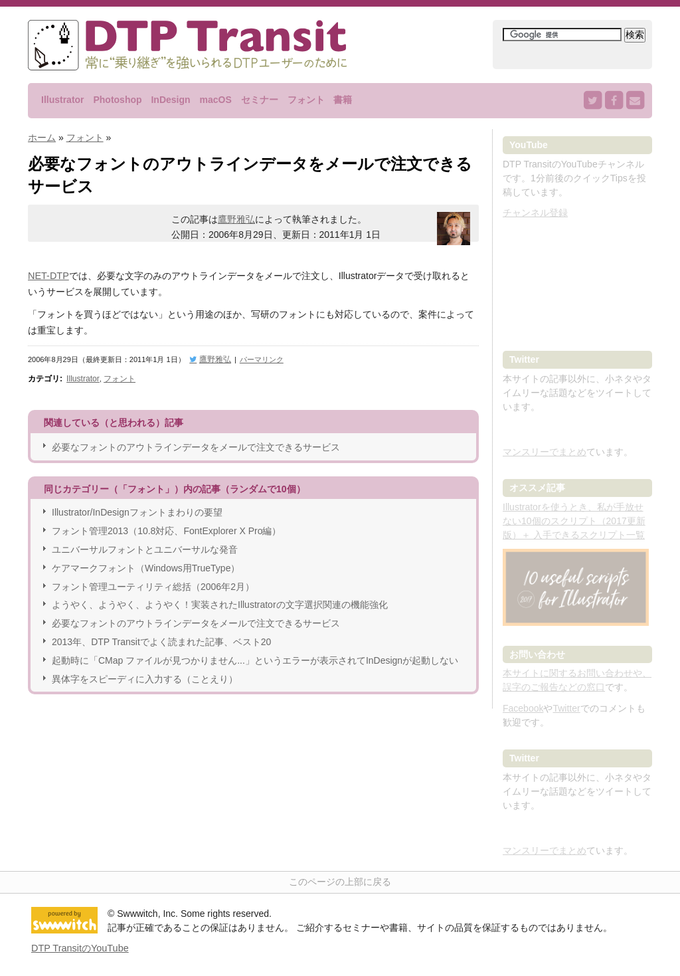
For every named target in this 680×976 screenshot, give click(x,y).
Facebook (523, 708)
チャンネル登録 (535, 212)
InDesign (170, 99)
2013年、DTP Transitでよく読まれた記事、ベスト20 (161, 638)
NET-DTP (48, 274)
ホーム (42, 137)
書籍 (342, 99)
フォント (306, 99)
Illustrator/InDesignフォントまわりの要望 (137, 509)
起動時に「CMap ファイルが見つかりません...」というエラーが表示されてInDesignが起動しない (255, 656)
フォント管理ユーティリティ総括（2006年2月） (153, 582)
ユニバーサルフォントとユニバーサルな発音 (145, 546)
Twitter (566, 708)
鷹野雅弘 (236, 218)
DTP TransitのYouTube (78, 947)
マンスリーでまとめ (544, 451)
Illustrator (62, 99)
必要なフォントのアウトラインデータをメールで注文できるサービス (196, 443)
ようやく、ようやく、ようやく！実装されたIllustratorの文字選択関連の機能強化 (220, 601)
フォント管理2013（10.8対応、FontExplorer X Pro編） (166, 527)
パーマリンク (258, 357)
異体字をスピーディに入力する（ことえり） (145, 675)
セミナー (259, 99)
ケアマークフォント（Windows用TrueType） (146, 564)
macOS (215, 99)
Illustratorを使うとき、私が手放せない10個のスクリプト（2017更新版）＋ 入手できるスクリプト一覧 (574, 521)
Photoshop (117, 99)
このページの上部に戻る (340, 881)
